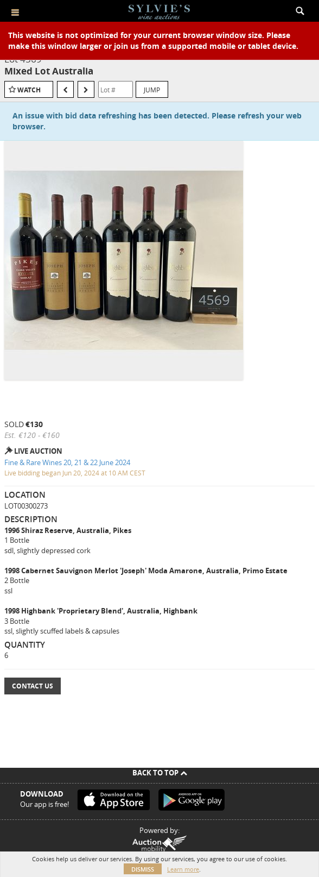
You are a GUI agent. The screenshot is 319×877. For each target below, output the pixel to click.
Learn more (183, 869)
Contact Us (32, 686)
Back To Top (159, 773)
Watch (29, 90)
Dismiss (142, 869)
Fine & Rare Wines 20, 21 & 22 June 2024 (67, 462)
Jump (152, 89)
